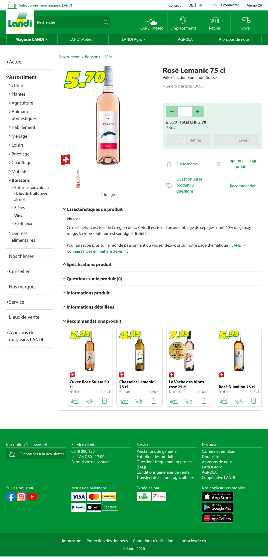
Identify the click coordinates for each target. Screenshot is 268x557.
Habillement (23, 127)
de (191, 5)
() (254, 5)
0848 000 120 (83, 451)
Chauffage (22, 162)
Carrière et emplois (218, 451)
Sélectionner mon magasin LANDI (45, 5)
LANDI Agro (132, 39)
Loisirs (18, 145)
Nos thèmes (21, 256)
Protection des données (107, 540)
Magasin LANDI (29, 39)
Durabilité (210, 456)
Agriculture (22, 103)
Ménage (19, 136)
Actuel (16, 62)
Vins (18, 215)
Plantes (19, 94)
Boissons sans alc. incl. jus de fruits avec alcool (31, 193)
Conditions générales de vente (163, 472)
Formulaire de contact (90, 462)
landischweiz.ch (192, 540)
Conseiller (19, 271)
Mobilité (20, 171)
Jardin (17, 85)
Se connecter (229, 4)
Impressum (71, 540)
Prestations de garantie (157, 451)
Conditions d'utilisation (153, 540)
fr (200, 5)
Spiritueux (23, 223)
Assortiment (23, 77)
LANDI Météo (81, 39)
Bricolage (21, 154)
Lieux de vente (24, 317)
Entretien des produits (156, 456)
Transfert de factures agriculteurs (165, 477)
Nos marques (23, 286)
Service (16, 302)
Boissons (21, 180)
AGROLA (185, 39)
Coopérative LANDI (218, 477)
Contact (174, 5)
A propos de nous (234, 39)
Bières (19, 207)
